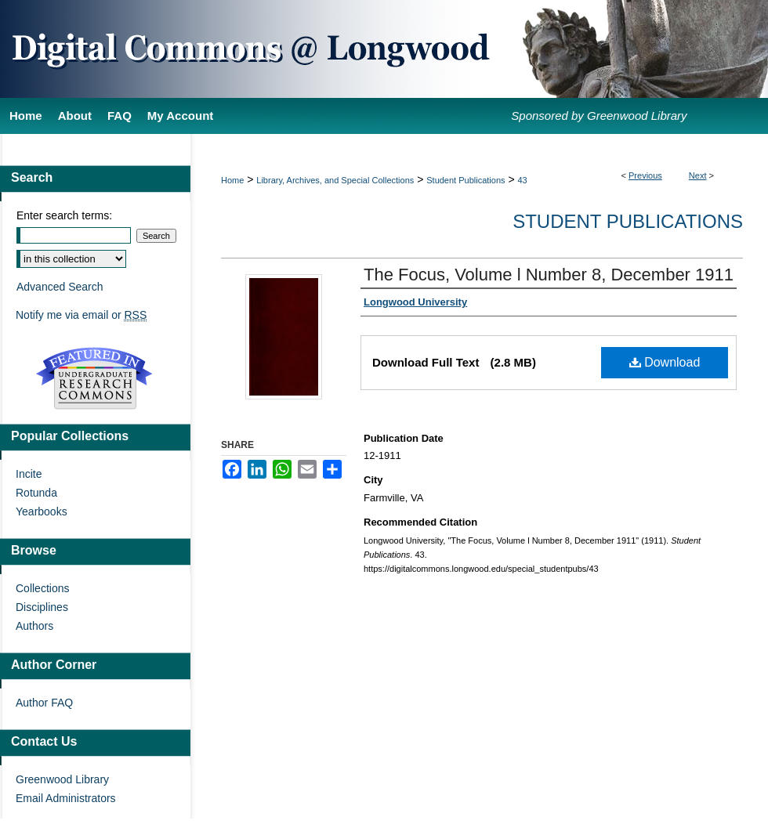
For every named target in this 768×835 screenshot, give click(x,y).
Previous (645, 175)
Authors (34, 626)
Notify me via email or (81, 315)
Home (232, 180)
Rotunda (36, 492)
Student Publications (465, 180)
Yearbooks (41, 511)
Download (665, 362)
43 (522, 180)
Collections (42, 588)
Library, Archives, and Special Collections (335, 180)
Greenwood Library (62, 779)
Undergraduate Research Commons (94, 378)
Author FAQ (44, 702)
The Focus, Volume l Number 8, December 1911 (549, 274)
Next (698, 175)
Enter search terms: (64, 215)
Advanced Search (59, 286)
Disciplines (42, 607)
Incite (29, 474)
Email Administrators (66, 798)
